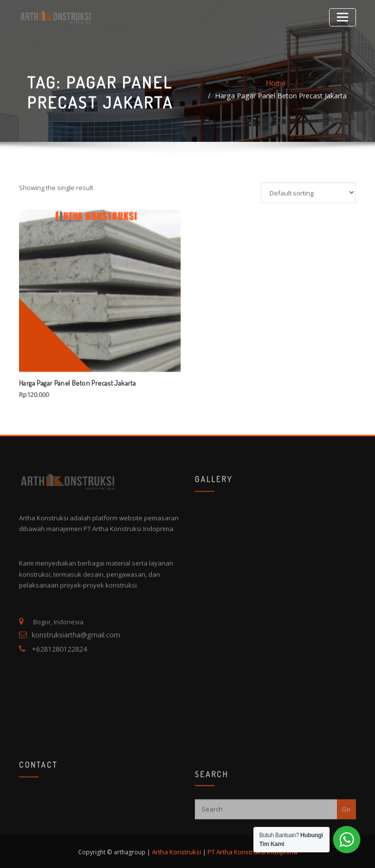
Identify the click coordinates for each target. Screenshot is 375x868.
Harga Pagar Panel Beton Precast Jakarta (289, 97)
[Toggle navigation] (344, 16)
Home (209, 97)
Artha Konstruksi (179, 850)
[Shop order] (308, 274)
